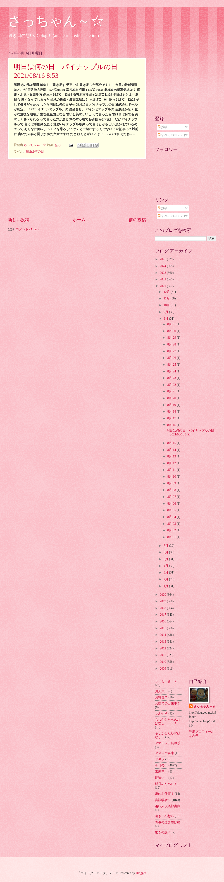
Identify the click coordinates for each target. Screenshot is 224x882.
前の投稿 (137, 219)
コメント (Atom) (27, 229)
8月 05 (172, 510)
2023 (163, 273)
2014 (163, 635)
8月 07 (172, 496)
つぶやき (161, 713)
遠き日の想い (164, 816)
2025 (163, 259)
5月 (166, 559)
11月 (167, 298)
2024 (163, 266)
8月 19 (172, 405)
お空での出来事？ (167, 703)
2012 (163, 648)
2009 (163, 668)
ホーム (79, 219)
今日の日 (161, 765)
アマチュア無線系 (167, 743)
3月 (166, 572)
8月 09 (172, 483)
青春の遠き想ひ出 (167, 822)
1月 (166, 586)
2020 (163, 594)
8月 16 (172, 425)
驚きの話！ (163, 832)
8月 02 (172, 530)
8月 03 (172, 523)
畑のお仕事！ (164, 793)
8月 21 (172, 391)
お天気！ (161, 691)
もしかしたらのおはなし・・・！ (167, 721)
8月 (166, 318)
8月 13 (172, 456)
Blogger (141, 873)
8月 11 (171, 469)
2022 (163, 279)
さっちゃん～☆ (56, 20)
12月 (167, 292)
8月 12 (172, 463)
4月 (166, 566)
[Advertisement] (77, 187)
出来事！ (161, 771)
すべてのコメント (172, 135)
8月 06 (172, 503)
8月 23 (172, 378)
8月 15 (172, 443)
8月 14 (172, 450)
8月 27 (172, 351)
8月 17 (172, 418)
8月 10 (172, 476)
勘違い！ (161, 778)
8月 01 (172, 537)
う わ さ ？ (166, 681)
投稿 (162, 127)
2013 (163, 641)
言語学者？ (163, 800)
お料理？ (161, 697)
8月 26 (172, 358)
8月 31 (172, 324)
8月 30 (172, 331)
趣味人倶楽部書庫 (167, 806)
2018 (163, 608)
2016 (163, 621)
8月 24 (172, 371)
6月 (166, 552)
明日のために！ (166, 784)
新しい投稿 (18, 219)
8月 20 (172, 398)
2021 (163, 286)
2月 (166, 579)
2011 (163, 655)
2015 (163, 628)
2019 (163, 601)
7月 (166, 545)
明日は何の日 (34, 151)
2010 (163, 661)
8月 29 (172, 337)
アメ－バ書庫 (164, 753)
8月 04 (172, 517)
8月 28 (172, 344)
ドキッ (159, 759)
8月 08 (172, 490)
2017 (163, 614)
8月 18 (172, 411)
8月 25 (172, 364)
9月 (166, 312)
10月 (167, 305)
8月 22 (172, 384)
